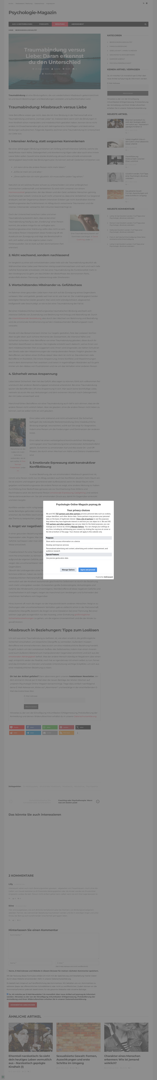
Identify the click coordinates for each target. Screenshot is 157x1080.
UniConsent (108, 577)
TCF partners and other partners (68, 514)
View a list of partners (84, 519)
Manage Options (77, 527)
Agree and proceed (87, 570)
